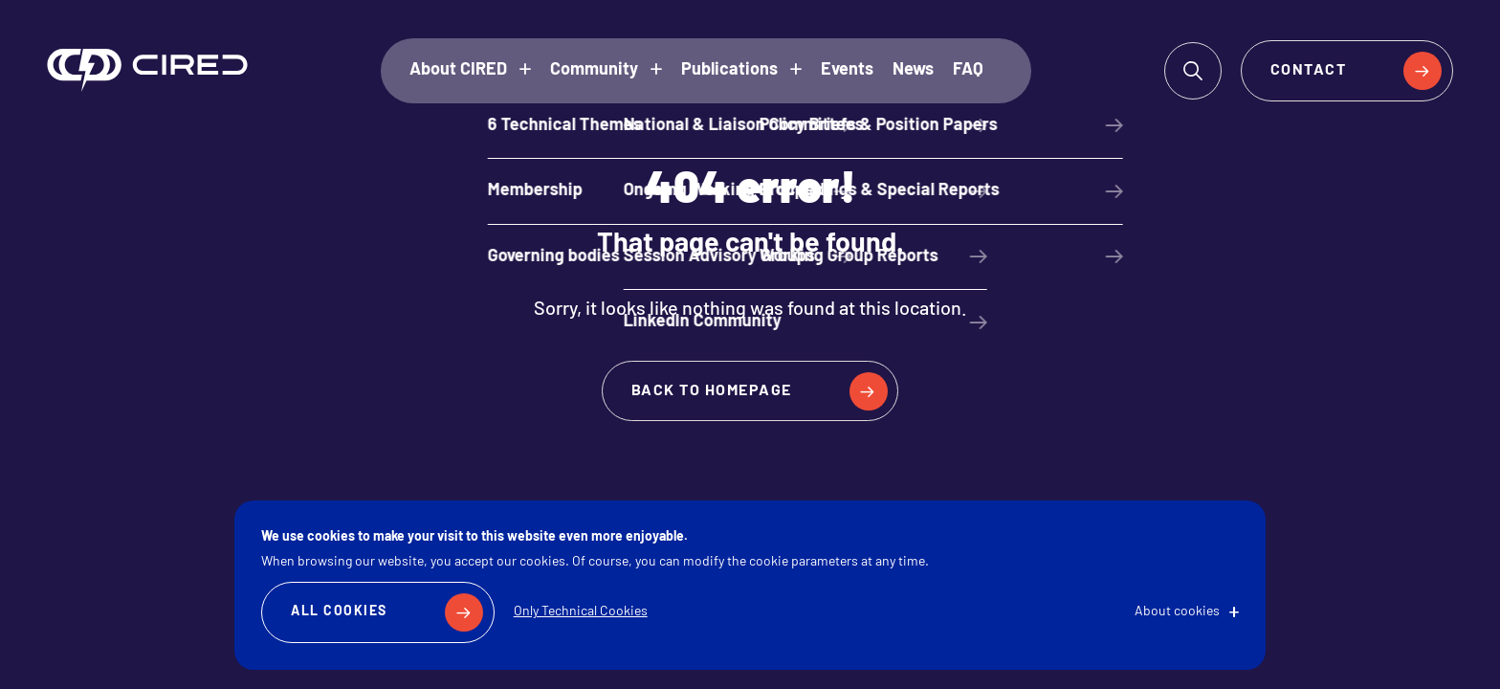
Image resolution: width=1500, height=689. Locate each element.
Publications (729, 70)
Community (594, 70)
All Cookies (339, 612)
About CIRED (458, 70)
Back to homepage (711, 391)
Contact (1308, 70)
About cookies (1177, 612)
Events (847, 70)
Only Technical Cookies (581, 612)
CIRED (147, 70)
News (913, 70)
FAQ (968, 70)
